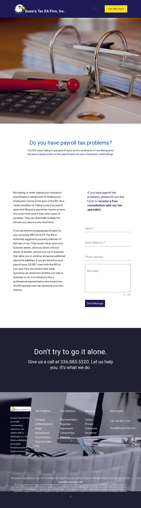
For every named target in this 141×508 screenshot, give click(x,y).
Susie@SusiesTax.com (122, 426)
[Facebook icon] (70, 495)
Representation (68, 418)
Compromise (67, 431)
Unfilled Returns (44, 422)
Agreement (66, 427)
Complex (40, 418)
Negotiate (65, 422)
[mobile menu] (95, 9)
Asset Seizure (43, 435)
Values (89, 418)
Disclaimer (91, 431)
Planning (65, 435)
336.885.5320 (116, 9)
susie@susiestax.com (70, 480)
